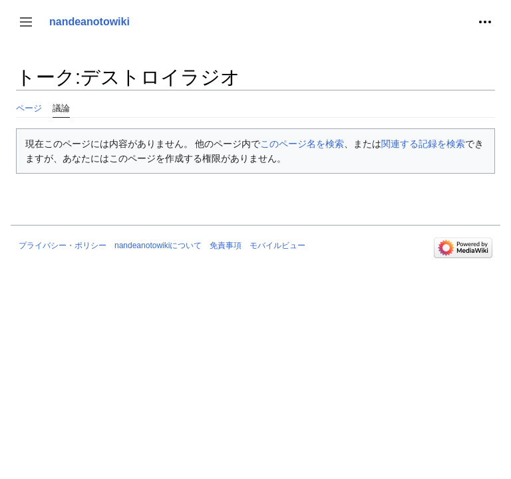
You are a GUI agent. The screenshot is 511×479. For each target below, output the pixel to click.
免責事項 (226, 245)
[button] (26, 22)
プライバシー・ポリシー (62, 245)
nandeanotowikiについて (158, 245)
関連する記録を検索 (423, 143)
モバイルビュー (277, 245)
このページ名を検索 (302, 143)
